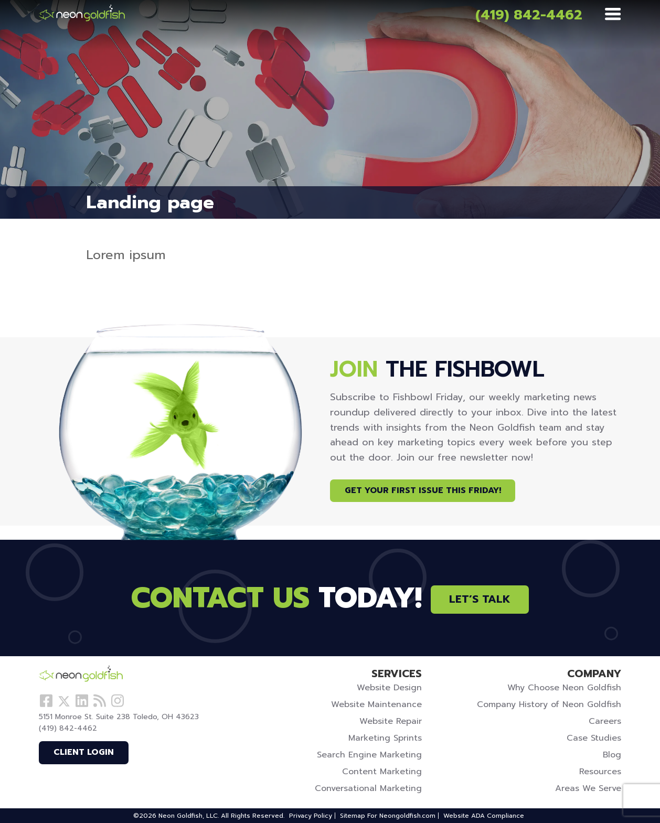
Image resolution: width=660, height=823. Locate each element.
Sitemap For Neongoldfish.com (387, 816)
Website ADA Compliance (483, 816)
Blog (612, 755)
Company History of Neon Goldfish (549, 704)
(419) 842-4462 (528, 15)
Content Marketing (382, 771)
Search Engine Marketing (369, 755)
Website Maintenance (376, 704)
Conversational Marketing (368, 788)
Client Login (84, 752)
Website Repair (390, 721)
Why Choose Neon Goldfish (564, 687)
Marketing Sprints (385, 738)
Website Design (389, 687)
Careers (605, 721)
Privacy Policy (310, 816)
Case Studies (594, 738)
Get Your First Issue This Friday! (423, 490)
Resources (600, 771)
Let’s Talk (479, 599)
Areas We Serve (588, 788)
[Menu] (612, 14)
